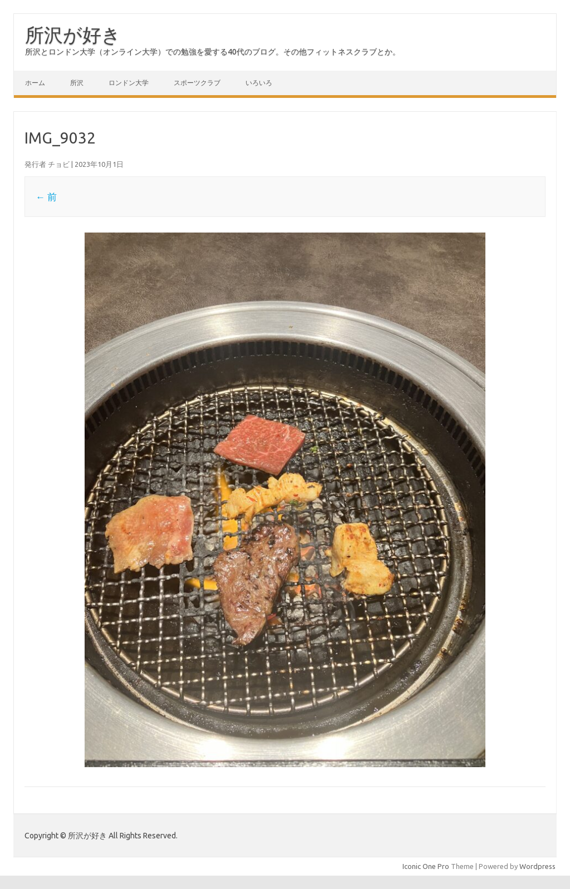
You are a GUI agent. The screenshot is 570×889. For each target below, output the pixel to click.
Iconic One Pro (425, 866)
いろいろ (258, 82)
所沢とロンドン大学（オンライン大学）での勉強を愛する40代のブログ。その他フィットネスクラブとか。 (212, 51)
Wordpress (537, 866)
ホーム (35, 82)
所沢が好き (73, 34)
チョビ (59, 164)
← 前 (46, 196)
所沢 (76, 82)
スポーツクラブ (197, 82)
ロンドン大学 (129, 82)
